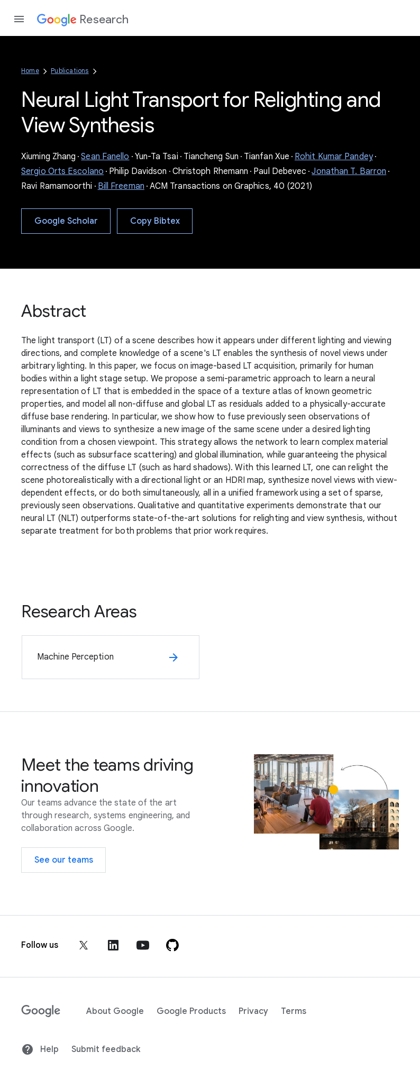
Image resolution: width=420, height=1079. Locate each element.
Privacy (253, 1011)
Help (40, 1049)
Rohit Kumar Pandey (334, 156)
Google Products (191, 1011)
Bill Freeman (121, 186)
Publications (69, 71)
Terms (293, 1011)
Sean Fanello (105, 156)
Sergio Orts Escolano (62, 171)
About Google (115, 1011)
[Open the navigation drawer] (19, 19)
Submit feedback (105, 1049)
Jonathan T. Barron (349, 171)
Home (30, 71)
